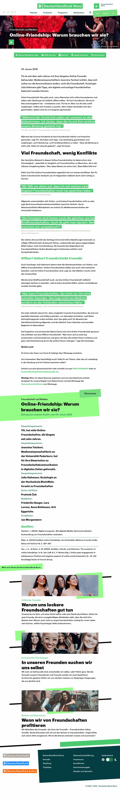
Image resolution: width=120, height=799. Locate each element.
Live (97, 13)
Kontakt (46, 759)
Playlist (106, 13)
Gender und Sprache (82, 771)
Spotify (63, 55)
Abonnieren (98, 55)
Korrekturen (78, 763)
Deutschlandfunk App (26, 55)
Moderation (79, 12)
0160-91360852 (80, 368)
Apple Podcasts (79, 55)
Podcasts (47, 12)
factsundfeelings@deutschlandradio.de (40, 371)
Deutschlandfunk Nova (53, 755)
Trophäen (47, 767)
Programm (63, 12)
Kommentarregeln (81, 767)
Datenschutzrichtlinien (32, 384)
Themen (33, 12)
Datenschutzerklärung (83, 755)
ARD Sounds (48, 55)
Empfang (47, 763)
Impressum (78, 759)
